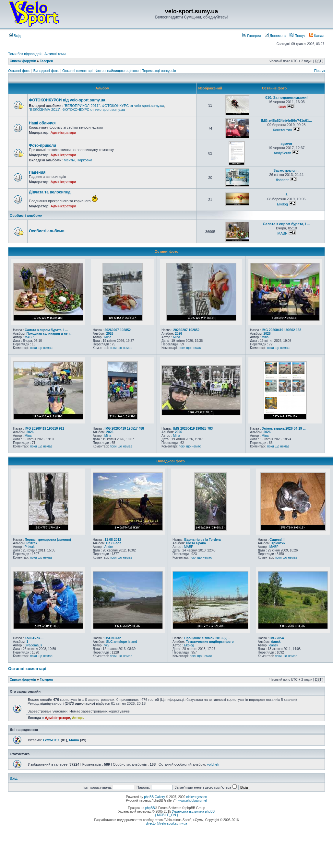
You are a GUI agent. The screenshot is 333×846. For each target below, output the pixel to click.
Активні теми (55, 54)
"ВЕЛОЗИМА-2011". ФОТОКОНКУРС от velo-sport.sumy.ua (77, 109)
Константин (282, 130)
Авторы (78, 718)
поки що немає (41, 348)
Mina (108, 337)
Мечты (69, 160)
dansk (275, 641)
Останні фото (19, 71)
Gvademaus (33, 645)
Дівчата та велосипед (49, 192)
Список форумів (23, 61)
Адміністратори (63, 132)
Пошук (297, 36)
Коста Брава (196, 543)
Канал (316, 36)
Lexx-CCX (51, 740)
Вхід (15, 36)
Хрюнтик (278, 543)
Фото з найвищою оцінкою (117, 71)
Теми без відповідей (25, 54)
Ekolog (282, 204)
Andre (108, 547)
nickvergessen (196, 797)
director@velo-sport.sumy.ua (166, 823)
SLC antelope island (121, 641)
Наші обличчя (42, 123)
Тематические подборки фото (209, 641)
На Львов (113, 543)
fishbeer (282, 180)
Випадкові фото (46, 71)
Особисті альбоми (26, 215)
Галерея (251, 36)
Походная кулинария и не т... (49, 333)
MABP (282, 233)
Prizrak (31, 543)
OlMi (282, 107)
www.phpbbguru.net (192, 800)
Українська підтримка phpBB (193, 811)
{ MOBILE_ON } (166, 815)
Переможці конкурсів (158, 71)
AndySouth (282, 153)
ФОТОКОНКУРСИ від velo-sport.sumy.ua (67, 100)
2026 (109, 333)
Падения (37, 172)
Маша (74, 740)
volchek (213, 764)
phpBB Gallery (154, 797)
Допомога (275, 36)
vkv (106, 645)
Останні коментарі (77, 71)
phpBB (150, 808)
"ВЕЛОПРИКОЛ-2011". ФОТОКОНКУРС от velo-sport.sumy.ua (114, 106)
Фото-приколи (42, 145)
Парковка (84, 160)
